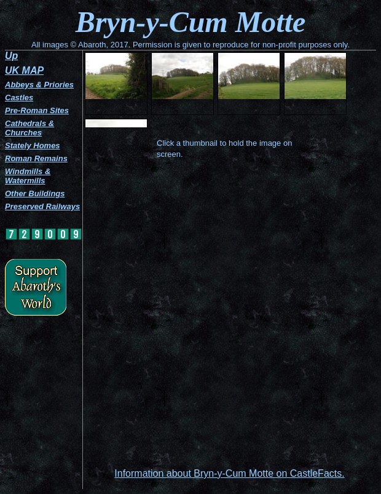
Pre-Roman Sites (37, 110)
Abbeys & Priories (39, 84)
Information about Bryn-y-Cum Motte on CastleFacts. (229, 473)
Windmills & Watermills (27, 176)
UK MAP (24, 70)
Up (11, 55)
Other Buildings (35, 193)
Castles (19, 97)
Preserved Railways (42, 206)
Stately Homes (32, 145)
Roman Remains (36, 158)
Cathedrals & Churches (29, 128)
